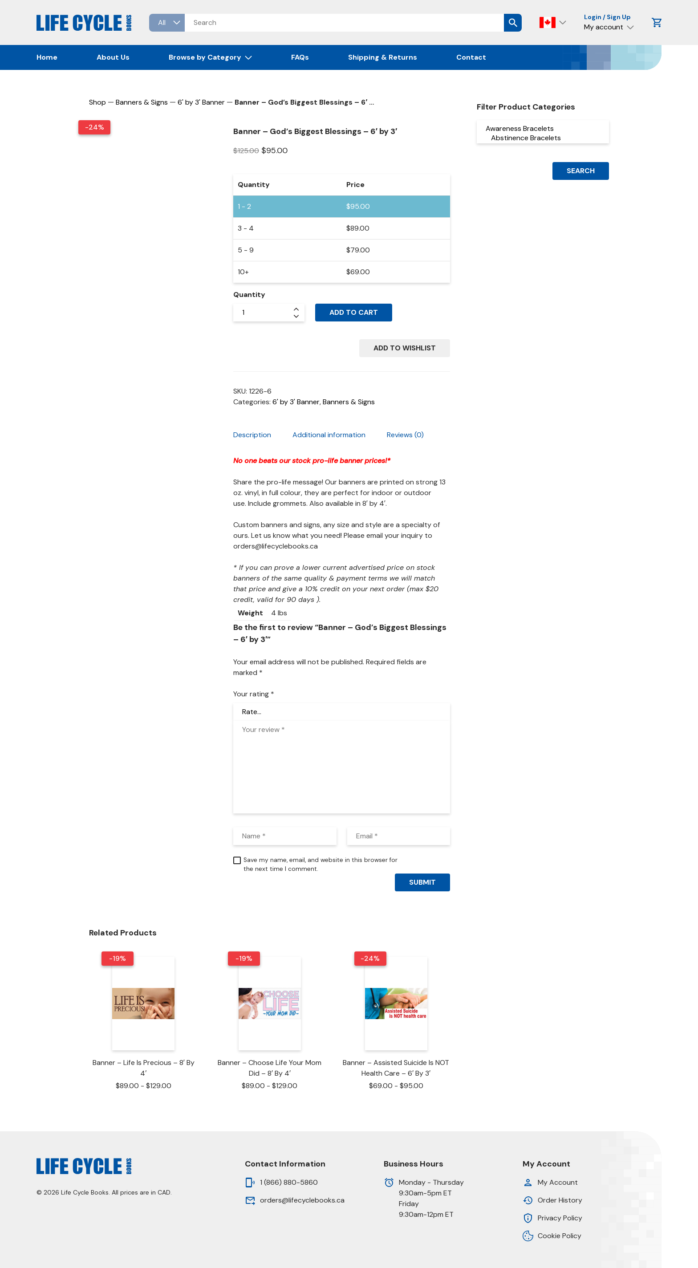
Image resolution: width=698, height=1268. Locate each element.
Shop (97, 102)
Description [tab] (252, 434)
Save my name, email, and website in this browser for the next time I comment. (320, 864)
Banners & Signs (142, 102)
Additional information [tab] (328, 434)
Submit (422, 882)
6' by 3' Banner (201, 102)
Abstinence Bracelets (543, 137)
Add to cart (353, 312)
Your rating (253, 694)
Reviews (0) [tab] (405, 434)
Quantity (249, 294)
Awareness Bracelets (543, 128)
